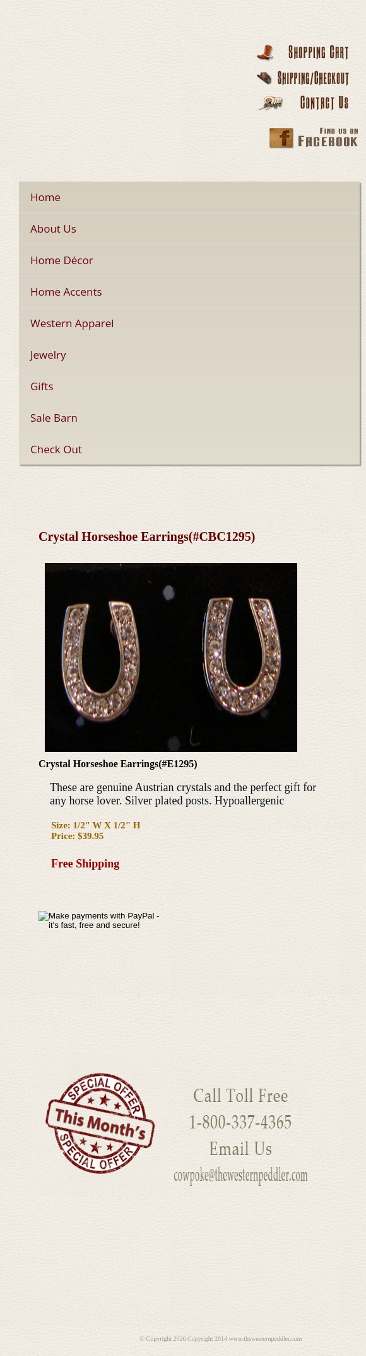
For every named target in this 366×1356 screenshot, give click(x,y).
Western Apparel (72, 323)
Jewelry (48, 354)
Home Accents (66, 291)
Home (45, 197)
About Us (53, 228)
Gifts (42, 386)
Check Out (56, 449)
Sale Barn (54, 417)
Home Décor (61, 260)
